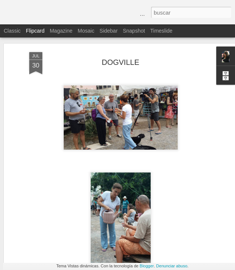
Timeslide (161, 31)
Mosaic (86, 31)
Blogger (147, 266)
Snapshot (134, 31)
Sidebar (109, 31)
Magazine (61, 31)
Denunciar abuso (171, 266)
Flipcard (35, 31)
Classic (12, 31)
